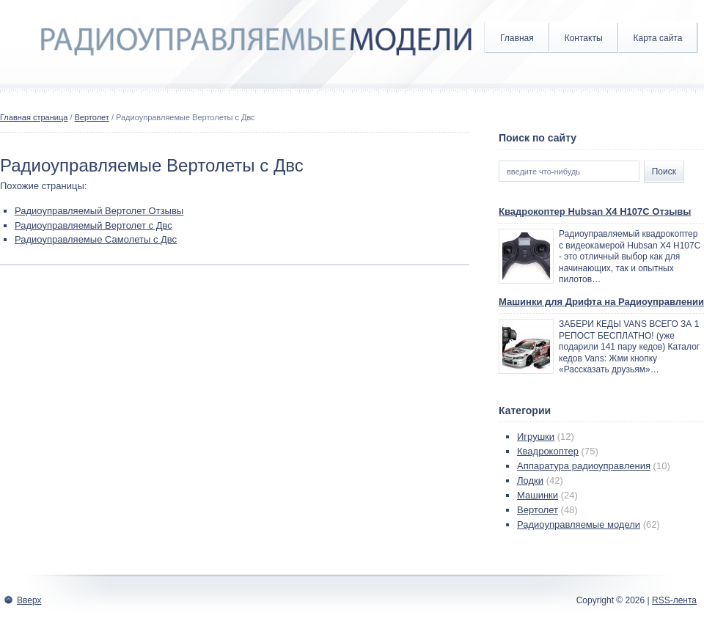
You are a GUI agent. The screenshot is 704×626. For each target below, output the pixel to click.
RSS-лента (674, 600)
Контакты (584, 38)
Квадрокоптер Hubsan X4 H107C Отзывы (595, 211)
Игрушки (535, 436)
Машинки (537, 495)
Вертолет (92, 117)
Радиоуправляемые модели (578, 524)
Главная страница (33, 117)
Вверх (29, 600)
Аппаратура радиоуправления (583, 465)
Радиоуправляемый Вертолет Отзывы (99, 210)
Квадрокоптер (548, 451)
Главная (517, 38)
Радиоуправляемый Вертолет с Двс (93, 225)
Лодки (530, 480)
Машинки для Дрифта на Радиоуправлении (601, 301)
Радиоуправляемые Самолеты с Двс (96, 239)
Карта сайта (658, 38)
